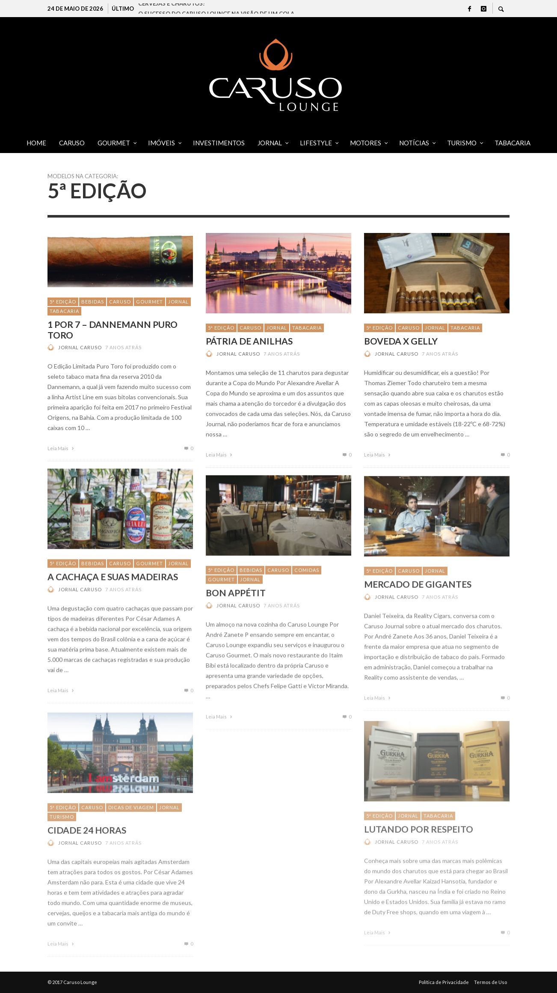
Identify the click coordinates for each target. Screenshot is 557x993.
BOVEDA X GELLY (401, 341)
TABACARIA (64, 311)
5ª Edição (63, 301)
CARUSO (120, 301)
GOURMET (149, 301)
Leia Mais (61, 448)
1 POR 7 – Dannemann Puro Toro (112, 329)
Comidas (306, 585)
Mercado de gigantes (417, 601)
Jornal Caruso (80, 347)
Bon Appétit (236, 607)
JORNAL (178, 301)
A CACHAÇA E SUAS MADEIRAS (112, 589)
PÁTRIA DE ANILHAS (249, 341)
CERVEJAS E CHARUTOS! (171, 8)
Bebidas (92, 301)
